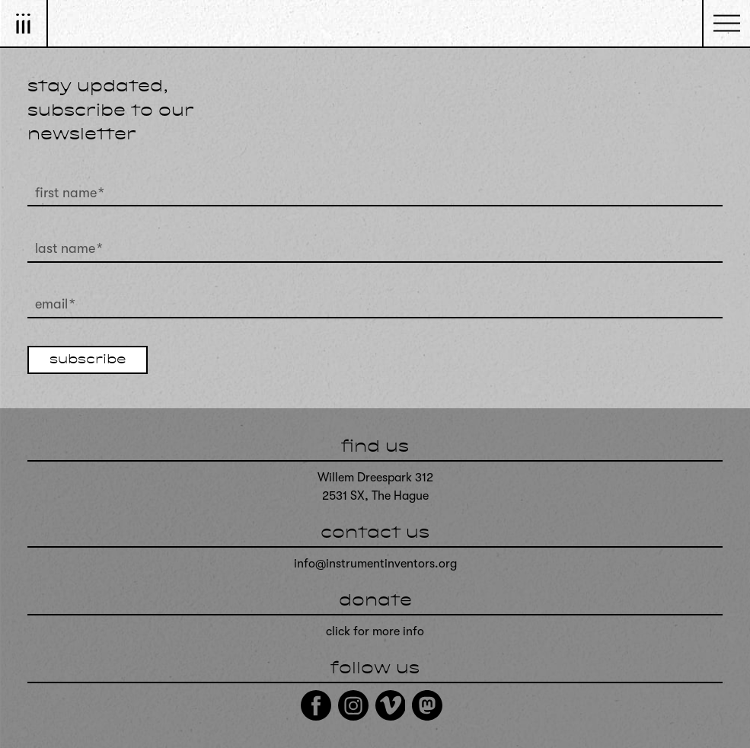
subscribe (87, 360)
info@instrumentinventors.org (375, 564)
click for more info (375, 631)
